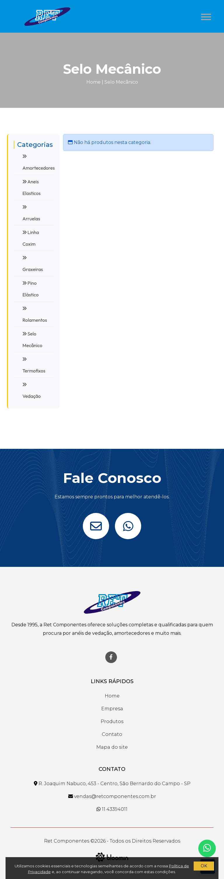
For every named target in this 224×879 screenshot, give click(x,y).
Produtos (112, 721)
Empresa (112, 708)
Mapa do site (112, 747)
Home (93, 82)
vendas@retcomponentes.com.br (112, 796)
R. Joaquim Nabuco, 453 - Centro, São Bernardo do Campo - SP (112, 783)
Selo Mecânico (121, 82)
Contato (112, 734)
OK (204, 866)
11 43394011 (112, 809)
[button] (205, 15)
